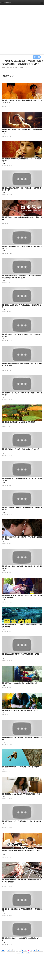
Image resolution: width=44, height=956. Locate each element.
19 (22, 952)
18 (18, 952)
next (28, 952)
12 (42, 950)
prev (3, 950)
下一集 (37, 57)
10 (34, 950)
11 (38, 950)
